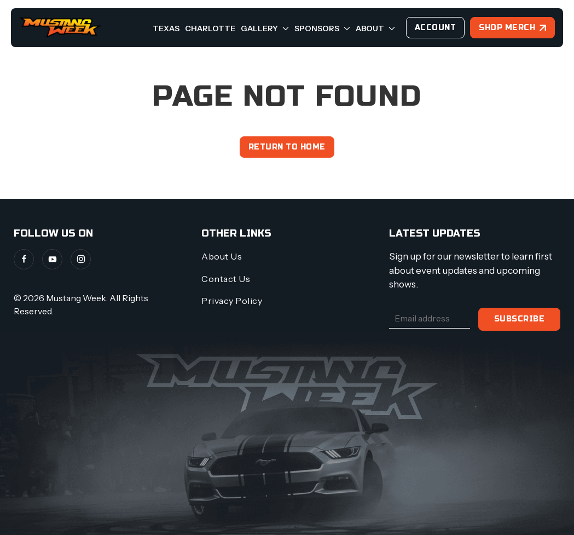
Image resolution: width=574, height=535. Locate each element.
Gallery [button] (265, 28)
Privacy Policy (231, 300)
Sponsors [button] (322, 28)
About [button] (375, 28)
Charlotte (210, 28)
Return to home (287, 147)
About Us (221, 256)
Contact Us (225, 278)
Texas (166, 28)
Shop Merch (507, 27)
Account (435, 27)
